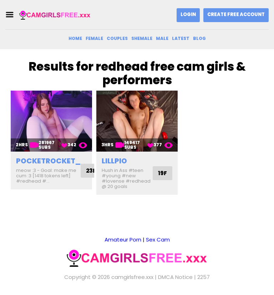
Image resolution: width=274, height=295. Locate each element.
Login (188, 14)
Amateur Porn (123, 239)
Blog (199, 38)
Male (162, 38)
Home (75, 38)
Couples (117, 38)
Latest (180, 38)
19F (162, 173)
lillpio (114, 161)
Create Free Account (236, 14)
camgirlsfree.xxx (132, 277)
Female (94, 38)
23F (91, 170)
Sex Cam (158, 239)
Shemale (141, 38)
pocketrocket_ (48, 161)
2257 (203, 277)
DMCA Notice (175, 277)
